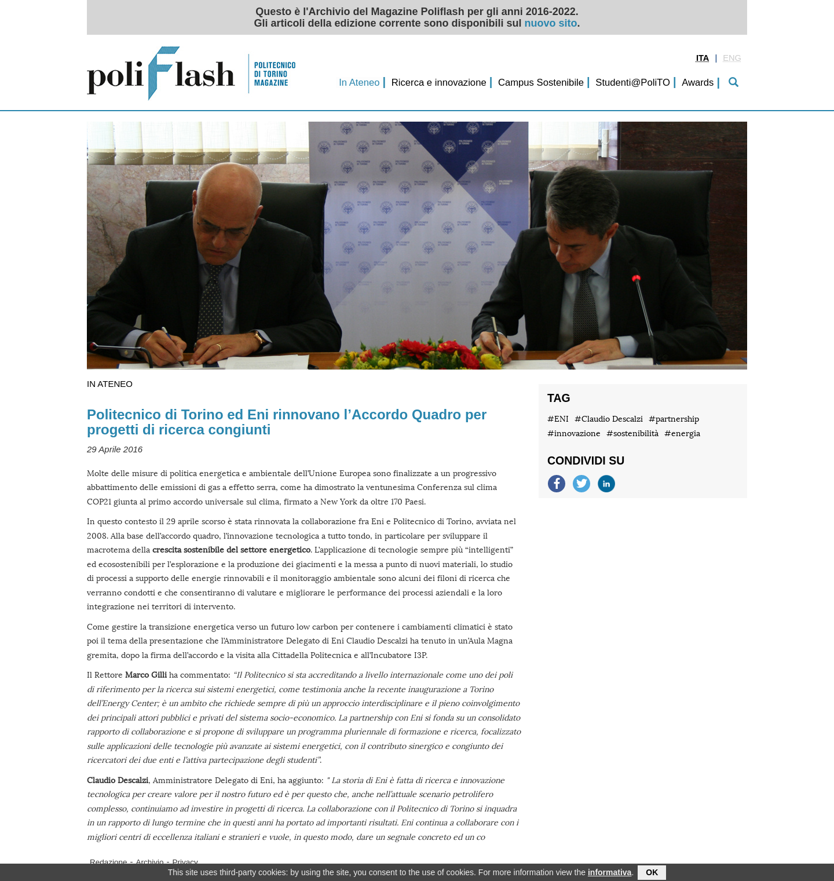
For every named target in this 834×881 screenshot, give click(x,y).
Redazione (108, 862)
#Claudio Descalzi (609, 419)
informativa (609, 873)
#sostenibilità (632, 433)
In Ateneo (359, 82)
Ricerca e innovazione (439, 82)
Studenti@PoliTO (632, 82)
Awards (698, 82)
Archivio (150, 862)
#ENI (558, 419)
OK (652, 873)
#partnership (674, 419)
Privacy (185, 862)
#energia (682, 433)
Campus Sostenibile (541, 82)
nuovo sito (551, 23)
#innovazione (574, 433)
